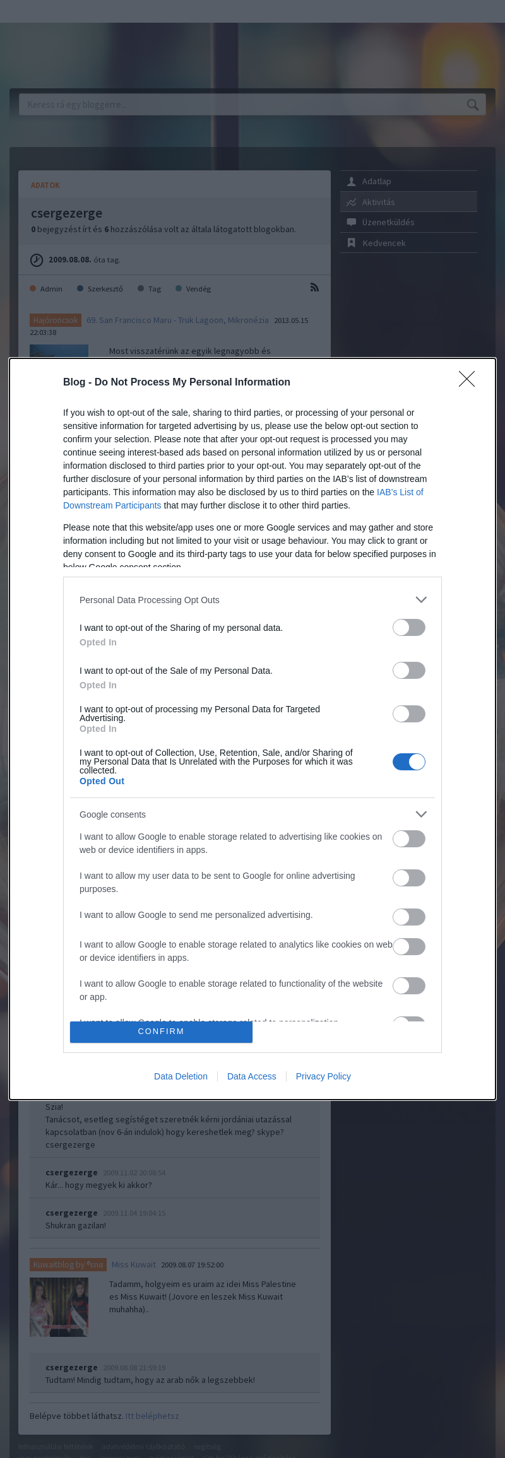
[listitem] (252, 599)
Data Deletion (181, 1076)
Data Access (251, 1076)
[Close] (471, 383)
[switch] (409, 627)
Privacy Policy (323, 1076)
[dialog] (252, 728)
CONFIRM (161, 1032)
